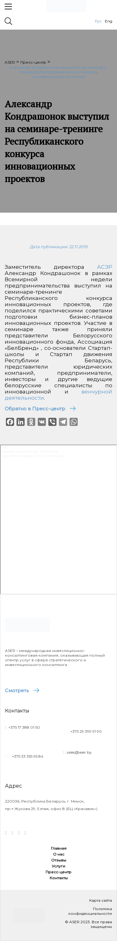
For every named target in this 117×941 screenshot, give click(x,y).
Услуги (58, 866)
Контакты (59, 878)
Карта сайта (100, 900)
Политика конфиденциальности (90, 911)
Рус (98, 21)
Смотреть (17, 690)
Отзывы (58, 860)
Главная (58, 848)
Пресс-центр (58, 872)
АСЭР (104, 267)
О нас (58, 854)
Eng (108, 21)
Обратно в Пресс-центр (35, 409)
